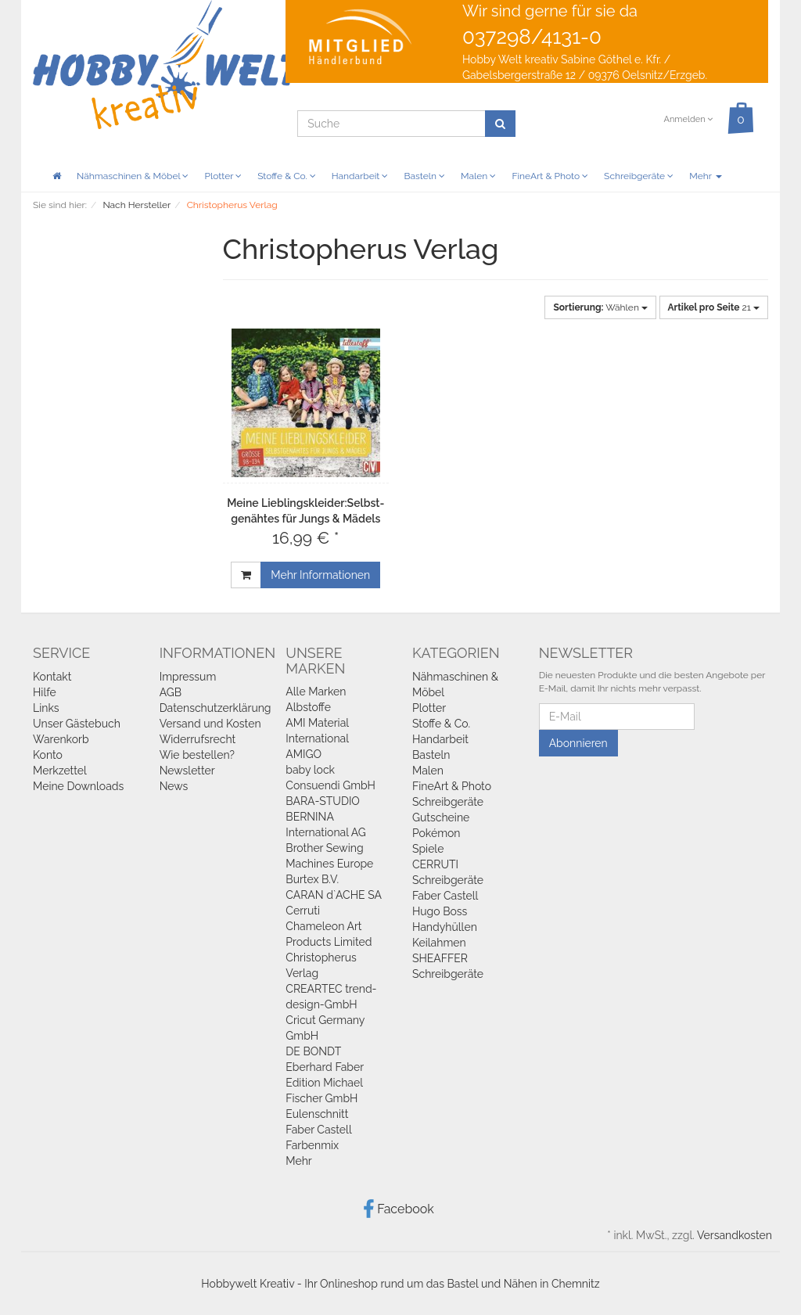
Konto (48, 755)
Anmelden (688, 119)
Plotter (223, 176)
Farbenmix (312, 1145)
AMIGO (303, 754)
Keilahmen (439, 942)
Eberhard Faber (325, 1067)
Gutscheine (440, 817)
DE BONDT (313, 1051)
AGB (170, 692)
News (174, 786)
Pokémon (436, 833)
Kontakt (52, 676)
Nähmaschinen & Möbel (133, 176)
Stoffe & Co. (286, 176)
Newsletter (187, 770)
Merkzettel (60, 770)
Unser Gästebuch (76, 723)
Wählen (600, 307)
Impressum (188, 676)
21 (714, 307)
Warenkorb (61, 739)
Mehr (705, 176)
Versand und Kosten (210, 723)
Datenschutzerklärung (215, 708)
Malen (478, 176)
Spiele (428, 849)
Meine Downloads (78, 786)
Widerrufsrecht (198, 739)
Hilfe (44, 692)
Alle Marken (316, 691)
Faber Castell (318, 1129)
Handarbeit (360, 176)
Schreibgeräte (638, 176)
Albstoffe (308, 707)
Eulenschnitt (317, 1114)
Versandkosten (734, 1235)
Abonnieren (578, 743)
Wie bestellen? (197, 755)
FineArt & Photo (550, 176)
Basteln (424, 176)
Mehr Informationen (320, 575)
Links (46, 708)
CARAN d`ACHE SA (334, 895)
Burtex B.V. (312, 879)
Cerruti (303, 910)
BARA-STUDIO (323, 801)
